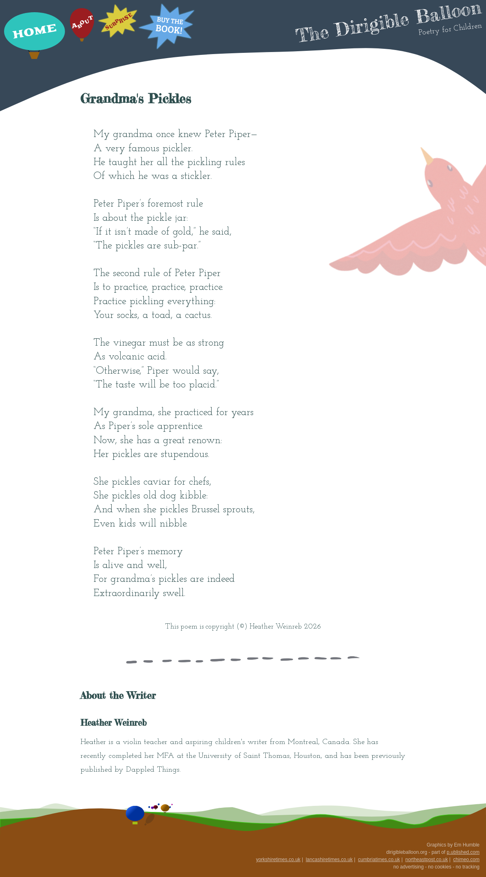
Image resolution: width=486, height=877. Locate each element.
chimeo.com (466, 859)
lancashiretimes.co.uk (329, 859)
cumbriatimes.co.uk (379, 859)
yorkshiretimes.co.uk (278, 859)
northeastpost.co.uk (426, 859)
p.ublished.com (463, 852)
